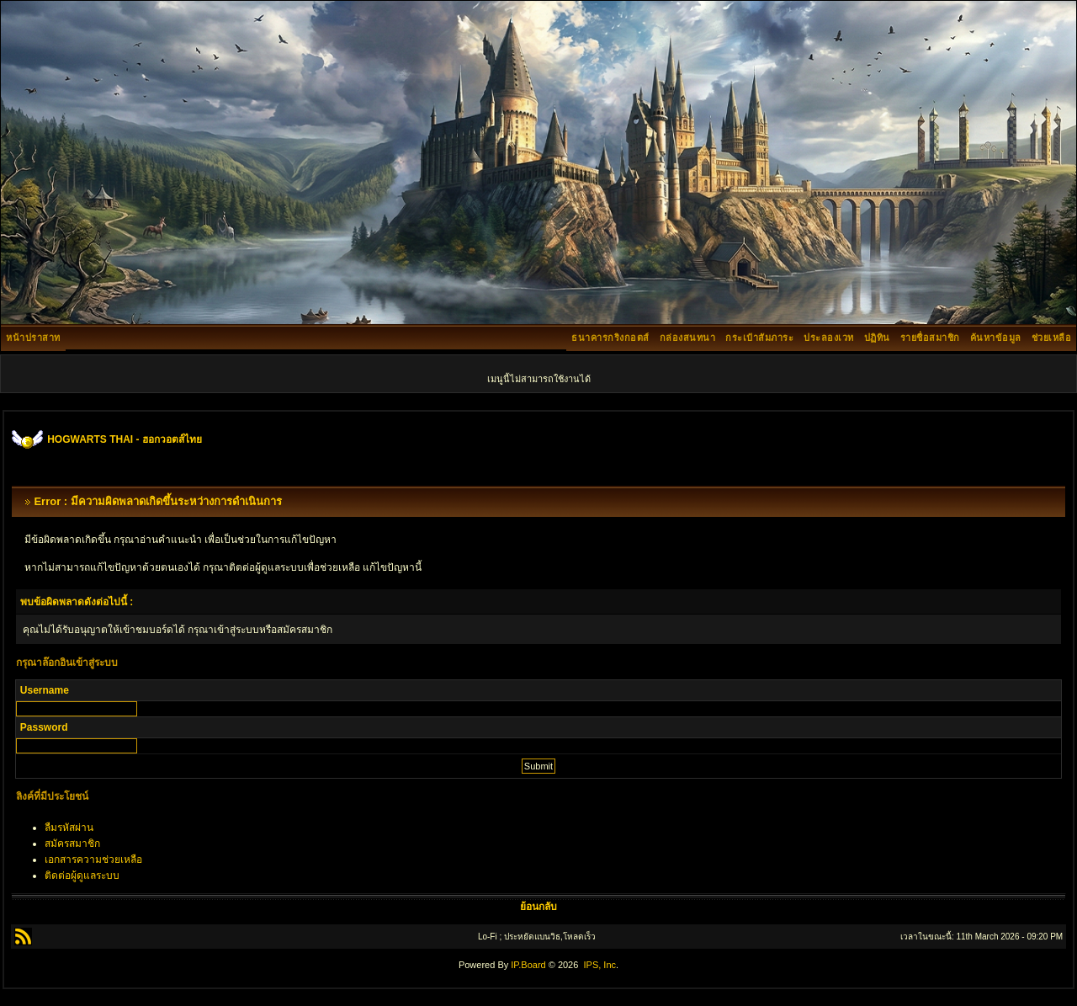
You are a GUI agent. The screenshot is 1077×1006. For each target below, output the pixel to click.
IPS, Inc (599, 965)
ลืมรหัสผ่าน (69, 827)
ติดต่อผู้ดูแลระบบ (82, 875)
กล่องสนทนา (688, 338)
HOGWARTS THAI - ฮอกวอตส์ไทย (124, 439)
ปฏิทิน (877, 338)
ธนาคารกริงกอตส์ (610, 338)
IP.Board (528, 965)
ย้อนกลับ (538, 907)
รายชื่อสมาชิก (930, 338)
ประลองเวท (829, 338)
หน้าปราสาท (33, 338)
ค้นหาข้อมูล (995, 338)
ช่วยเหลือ (1052, 338)
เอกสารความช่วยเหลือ (93, 859)
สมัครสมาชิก (72, 843)
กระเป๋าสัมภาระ (759, 338)
